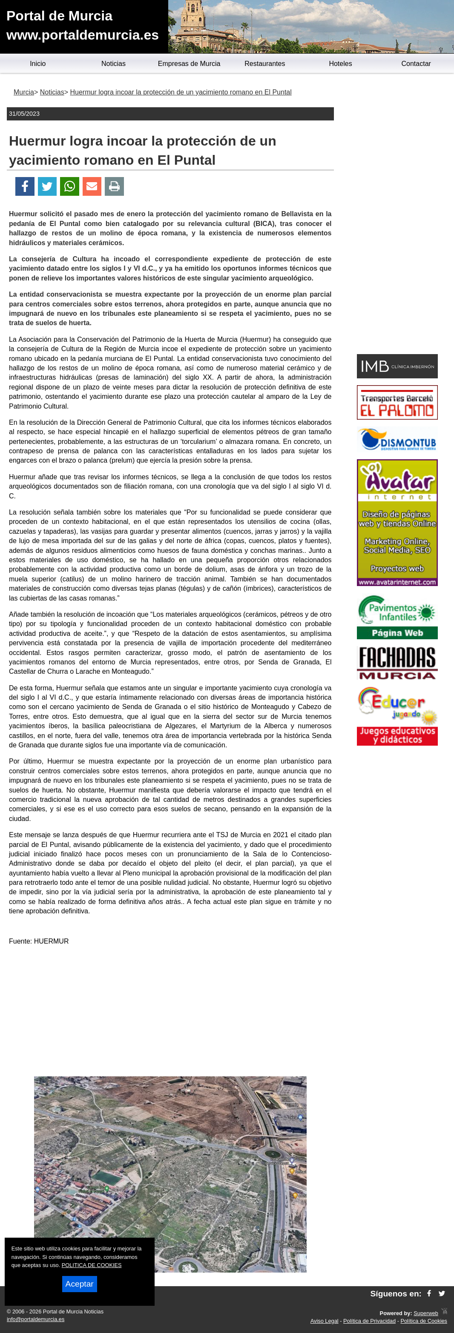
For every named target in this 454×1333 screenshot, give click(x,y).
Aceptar (80, 1283)
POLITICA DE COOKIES (92, 1265)
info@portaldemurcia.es (35, 1319)
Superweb (426, 1313)
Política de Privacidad (369, 1321)
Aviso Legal (324, 1321)
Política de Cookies (423, 1321)
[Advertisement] (170, 1012)
